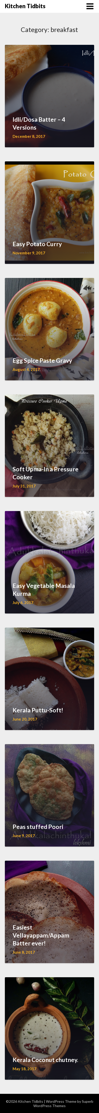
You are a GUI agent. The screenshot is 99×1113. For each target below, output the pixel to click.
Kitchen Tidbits (25, 6)
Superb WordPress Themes (63, 1103)
